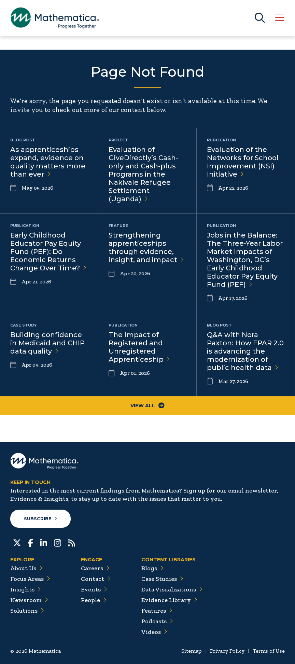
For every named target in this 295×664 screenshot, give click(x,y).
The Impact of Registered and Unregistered (139, 347)
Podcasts (157, 621)
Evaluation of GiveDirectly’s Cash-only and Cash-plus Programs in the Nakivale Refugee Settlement (143, 174)
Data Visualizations (171, 589)
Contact (96, 579)
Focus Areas (30, 579)
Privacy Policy (227, 651)
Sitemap (191, 651)
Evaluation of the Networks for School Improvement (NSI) (243, 161)
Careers (95, 568)
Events (94, 589)
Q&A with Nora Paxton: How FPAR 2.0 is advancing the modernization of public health (245, 351)
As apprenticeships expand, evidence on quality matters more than (47, 161)
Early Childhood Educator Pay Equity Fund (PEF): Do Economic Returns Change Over (48, 251)
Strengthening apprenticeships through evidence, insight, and (146, 247)
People (94, 600)
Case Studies (162, 579)
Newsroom (29, 600)
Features (156, 610)
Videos (154, 632)
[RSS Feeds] (71, 542)
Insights (25, 589)
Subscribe (40, 518)
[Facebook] (30, 542)
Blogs (152, 568)
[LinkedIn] (43, 542)
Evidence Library (169, 600)
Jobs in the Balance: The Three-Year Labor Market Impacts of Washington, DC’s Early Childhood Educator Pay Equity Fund (245, 260)
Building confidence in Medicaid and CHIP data (47, 343)
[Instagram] (57, 542)
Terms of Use (269, 651)
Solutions (27, 610)
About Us (26, 568)
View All (147, 406)
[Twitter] (17, 542)
